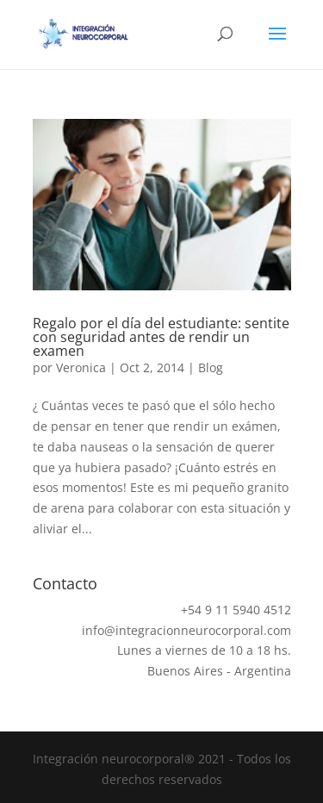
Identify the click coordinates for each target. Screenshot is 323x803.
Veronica (81, 367)
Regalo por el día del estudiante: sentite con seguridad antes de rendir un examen (161, 337)
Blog (210, 367)
